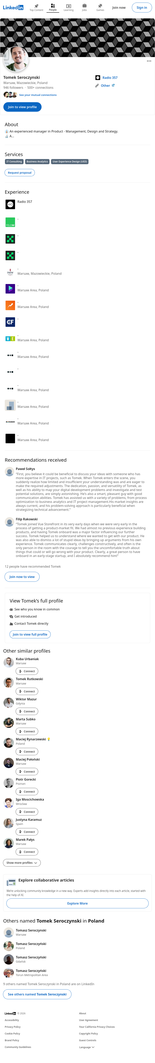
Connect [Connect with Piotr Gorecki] (27, 791)
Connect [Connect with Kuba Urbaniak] (27, 671)
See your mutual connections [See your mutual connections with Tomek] (38, 95)
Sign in (142, 7)
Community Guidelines (18, 1047)
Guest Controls (87, 1040)
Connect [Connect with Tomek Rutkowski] (27, 691)
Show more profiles (22, 863)
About (82, 1013)
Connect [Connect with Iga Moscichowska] (27, 812)
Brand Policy (12, 1040)
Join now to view (22, 577)
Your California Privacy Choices (97, 1027)
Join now (119, 7)
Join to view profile (22, 107)
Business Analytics (37, 161)
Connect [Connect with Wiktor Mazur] (27, 711)
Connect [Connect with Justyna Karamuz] (27, 832)
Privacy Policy (12, 1027)
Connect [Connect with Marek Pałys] (27, 852)
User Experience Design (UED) (70, 161)
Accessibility (12, 1020)
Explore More (77, 903)
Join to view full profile (30, 634)
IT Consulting (14, 161)
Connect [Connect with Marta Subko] (27, 731)
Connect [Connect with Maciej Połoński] (27, 771)
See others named (37, 994)
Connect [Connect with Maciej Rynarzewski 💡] (27, 751)
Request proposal (19, 172)
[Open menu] (149, 61)
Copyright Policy (88, 1033)
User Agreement (88, 1020)
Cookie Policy (12, 1033)
